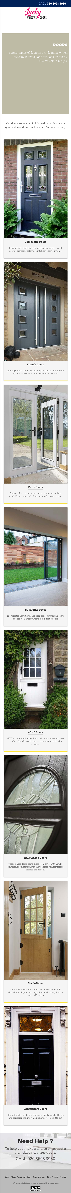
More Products (53, 1177)
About (13, 1177)
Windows (21, 1177)
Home (7, 1177)
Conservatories (39, 1177)
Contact (63, 1177)
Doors (29, 1177)
